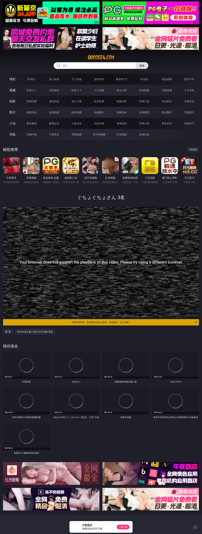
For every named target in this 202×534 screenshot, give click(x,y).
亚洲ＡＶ (32, 90)
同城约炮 (32, 134)
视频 (12, 90)
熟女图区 (167, 112)
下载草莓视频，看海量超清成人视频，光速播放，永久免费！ (134, 322)
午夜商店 (54, 134)
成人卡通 (76, 101)
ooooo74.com (101, 57)
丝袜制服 (144, 90)
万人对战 (76, 79)
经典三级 (144, 101)
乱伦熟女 (167, 101)
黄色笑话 (167, 123)
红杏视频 (122, 134)
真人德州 (54, 79)
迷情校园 (122, 123)
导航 (12, 134)
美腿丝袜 (122, 112)
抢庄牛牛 (189, 79)
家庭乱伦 (54, 123)
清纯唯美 (144, 112)
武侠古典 (99, 123)
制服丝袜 (122, 101)
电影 (12, 101)
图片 (12, 112)
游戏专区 (99, 79)
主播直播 (167, 90)
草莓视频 (76, 134)
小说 (12, 123)
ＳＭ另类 (189, 90)
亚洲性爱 (32, 101)
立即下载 (123, 526)
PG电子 (31, 79)
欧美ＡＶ (76, 90)
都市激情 (32, 123)
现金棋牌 (167, 79)
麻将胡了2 (121, 79)
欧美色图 (76, 112)
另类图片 (189, 112)
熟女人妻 (122, 90)
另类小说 (144, 123)
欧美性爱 (99, 101)
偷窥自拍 (32, 112)
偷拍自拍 (54, 101)
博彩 (12, 79)
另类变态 (189, 101)
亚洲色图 (54, 112)
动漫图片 (99, 112)
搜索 (142, 65)
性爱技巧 (189, 123)
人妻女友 (76, 123)
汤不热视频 (99, 134)
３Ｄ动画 (99, 90)
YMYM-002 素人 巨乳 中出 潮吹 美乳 (35, 331)
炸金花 (144, 79)
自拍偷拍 (54, 90)
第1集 (8, 331)
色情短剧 (144, 134)
